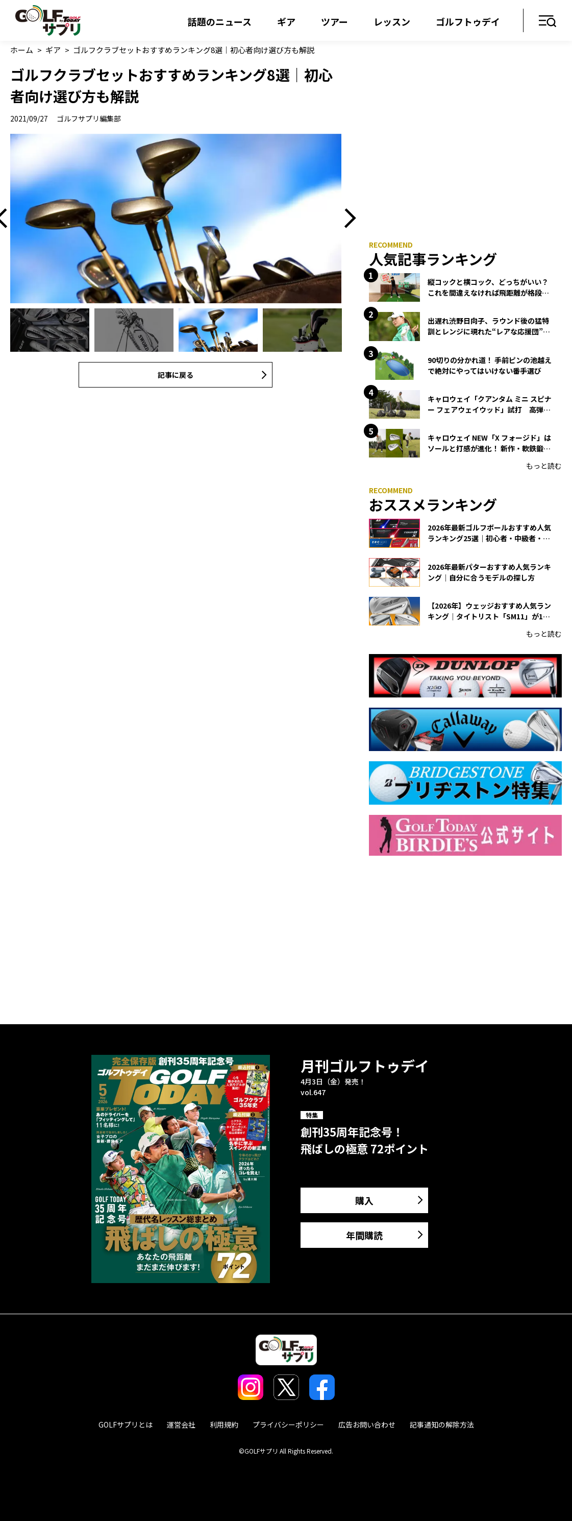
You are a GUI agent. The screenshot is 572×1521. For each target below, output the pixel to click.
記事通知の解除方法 (442, 1424)
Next (346, 218)
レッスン (392, 21)
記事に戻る (175, 375)
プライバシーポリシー (288, 1424)
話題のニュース (220, 21)
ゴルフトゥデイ (468, 21)
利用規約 (224, 1424)
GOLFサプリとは (125, 1424)
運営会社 (181, 1424)
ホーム (21, 49)
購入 (364, 1200)
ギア (286, 21)
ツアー (334, 21)
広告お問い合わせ (366, 1424)
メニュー (548, 22)
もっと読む (544, 466)
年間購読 (364, 1235)
